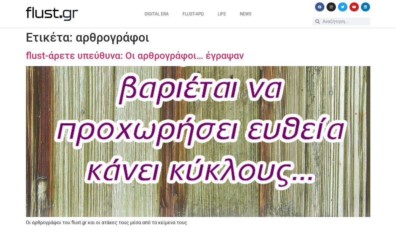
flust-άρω (193, 13)
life (222, 13)
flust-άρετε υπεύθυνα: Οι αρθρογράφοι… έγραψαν (135, 55)
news (246, 13)
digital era (157, 13)
